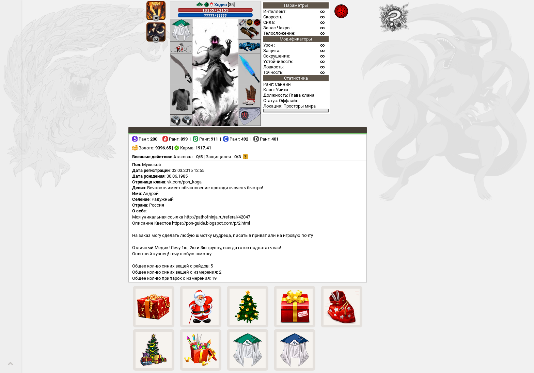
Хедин (220, 4)
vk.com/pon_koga (184, 181)
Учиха (282, 89)
